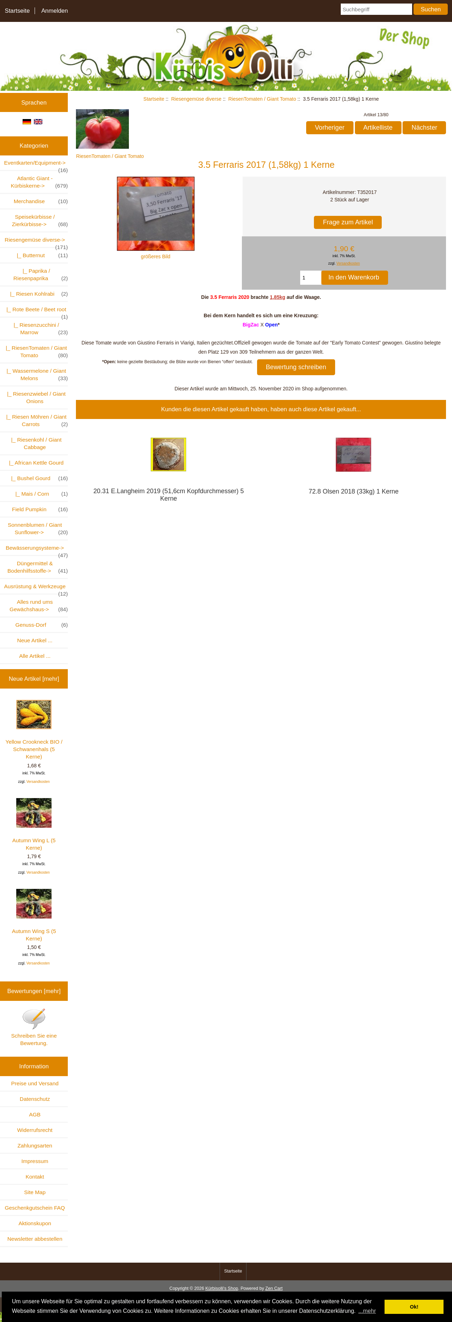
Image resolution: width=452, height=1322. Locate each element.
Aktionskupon (34, 1223)
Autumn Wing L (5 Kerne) (34, 824)
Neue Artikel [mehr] (34, 678)
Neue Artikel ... (35, 640)
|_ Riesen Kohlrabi (37, 293)
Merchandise (41, 201)
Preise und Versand (34, 1083)
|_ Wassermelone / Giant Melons (36, 375)
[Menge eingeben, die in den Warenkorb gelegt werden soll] (311, 278)
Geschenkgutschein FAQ (35, 1208)
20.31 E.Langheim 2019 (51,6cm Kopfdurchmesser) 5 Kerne (168, 495)
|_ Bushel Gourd (38, 478)
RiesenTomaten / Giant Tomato (262, 99)
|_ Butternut (41, 255)
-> (36, 242)
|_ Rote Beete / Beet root (36, 311)
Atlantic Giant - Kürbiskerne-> (39, 182)
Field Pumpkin (40, 509)
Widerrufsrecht (35, 1130)
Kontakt (35, 1177)
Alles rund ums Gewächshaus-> (39, 606)
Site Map (35, 1192)
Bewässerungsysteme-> (37, 550)
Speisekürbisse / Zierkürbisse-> (40, 221)
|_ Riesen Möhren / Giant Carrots (35, 421)
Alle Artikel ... (34, 656)
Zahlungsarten (34, 1146)
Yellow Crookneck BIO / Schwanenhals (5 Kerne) (34, 730)
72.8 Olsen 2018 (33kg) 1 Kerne (354, 491)
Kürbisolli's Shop (221, 1288)
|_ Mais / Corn (40, 493)
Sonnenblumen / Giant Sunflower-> (38, 529)
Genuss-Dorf (41, 624)
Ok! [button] (414, 1307)
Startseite (17, 10)
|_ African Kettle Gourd (35, 463)
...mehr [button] (367, 1311)
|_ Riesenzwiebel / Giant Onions (34, 397)
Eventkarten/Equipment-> (36, 165)
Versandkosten (38, 782)
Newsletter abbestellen (35, 1239)
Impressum (35, 1161)
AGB (35, 1114)
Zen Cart (273, 1288)
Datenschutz (35, 1099)
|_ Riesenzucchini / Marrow (39, 329)
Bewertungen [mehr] (34, 991)
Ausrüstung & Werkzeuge (36, 588)
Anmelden (54, 10)
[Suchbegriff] (376, 9)
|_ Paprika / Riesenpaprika (40, 275)
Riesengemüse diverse (196, 99)
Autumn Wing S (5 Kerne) (34, 915)
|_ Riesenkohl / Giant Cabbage (34, 443)
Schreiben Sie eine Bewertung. (34, 1027)
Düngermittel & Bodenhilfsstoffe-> (37, 567)
